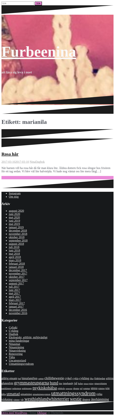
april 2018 (15, 257)
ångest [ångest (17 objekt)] (86, 399)
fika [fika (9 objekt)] (91, 378)
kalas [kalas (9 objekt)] (80, 383)
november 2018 (18, 233)
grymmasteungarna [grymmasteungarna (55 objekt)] (31, 382)
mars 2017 (15, 299)
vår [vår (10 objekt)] (22, 399)
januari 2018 (16, 266)
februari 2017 (17, 303)
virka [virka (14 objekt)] (99, 394)
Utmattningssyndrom (21, 363)
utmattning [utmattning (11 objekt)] (26, 394)
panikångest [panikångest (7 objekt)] (6, 388)
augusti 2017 (16, 283)
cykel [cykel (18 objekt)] (68, 378)
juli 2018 (14, 247)
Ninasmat (14, 344)
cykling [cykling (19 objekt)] (84, 378)
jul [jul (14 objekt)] (75, 383)
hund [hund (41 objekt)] (54, 383)
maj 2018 (14, 253)
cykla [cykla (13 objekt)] (75, 378)
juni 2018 (14, 250)
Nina (32, 161)
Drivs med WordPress (14, 412)
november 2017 (18, 273)
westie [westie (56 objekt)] (76, 398)
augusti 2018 (16, 243)
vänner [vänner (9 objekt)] (16, 399)
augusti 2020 (16, 210)
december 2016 (18, 309)
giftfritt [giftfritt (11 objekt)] (109, 378)
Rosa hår (10, 154)
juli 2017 (14, 286)
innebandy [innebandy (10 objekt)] (68, 383)
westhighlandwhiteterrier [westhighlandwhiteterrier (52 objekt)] (46, 398)
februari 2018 (17, 263)
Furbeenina (38, 51)
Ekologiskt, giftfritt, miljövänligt (28, 337)
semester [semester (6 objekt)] (69, 389)
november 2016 (18, 313)
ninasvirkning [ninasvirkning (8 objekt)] (100, 383)
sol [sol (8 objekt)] (81, 388)
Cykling (13, 330)
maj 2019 (14, 224)
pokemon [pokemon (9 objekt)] (16, 388)
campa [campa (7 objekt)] (41, 378)
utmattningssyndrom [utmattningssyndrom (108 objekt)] (73, 393)
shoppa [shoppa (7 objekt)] (76, 388)
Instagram (15, 193)
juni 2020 (14, 214)
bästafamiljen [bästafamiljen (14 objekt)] (29, 378)
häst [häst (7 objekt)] (60, 383)
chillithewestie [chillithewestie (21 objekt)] (54, 378)
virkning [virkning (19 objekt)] (7, 399)
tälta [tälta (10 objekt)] (3, 394)
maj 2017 (14, 293)
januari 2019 (16, 227)
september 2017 (18, 280)
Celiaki (13, 327)
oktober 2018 (16, 237)
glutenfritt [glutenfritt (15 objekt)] (7, 383)
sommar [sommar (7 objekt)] (86, 388)
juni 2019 (14, 220)
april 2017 (15, 296)
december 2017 (18, 270)
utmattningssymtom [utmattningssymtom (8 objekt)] (41, 394)
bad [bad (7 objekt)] (19, 378)
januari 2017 (16, 306)
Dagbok (40, 161)
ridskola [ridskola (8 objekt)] (61, 388)
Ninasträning (16, 347)
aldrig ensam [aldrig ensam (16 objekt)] (9, 378)
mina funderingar (19, 340)
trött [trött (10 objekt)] (107, 388)
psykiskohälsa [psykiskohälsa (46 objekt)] (45, 387)
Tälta (12, 357)
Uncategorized (17, 360)
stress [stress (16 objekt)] (94, 388)
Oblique (42, 412)
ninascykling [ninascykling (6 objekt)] (88, 384)
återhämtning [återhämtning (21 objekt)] (100, 399)
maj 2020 (14, 217)
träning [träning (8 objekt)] (101, 388)
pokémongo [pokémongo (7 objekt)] (27, 388)
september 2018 (18, 240)
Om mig (14, 196)
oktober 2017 (16, 276)
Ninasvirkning (17, 350)
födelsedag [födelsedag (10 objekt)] (99, 378)
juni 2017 (14, 290)
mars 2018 (15, 260)
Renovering (16, 353)
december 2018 (18, 230)
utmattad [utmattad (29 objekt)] (13, 394)
